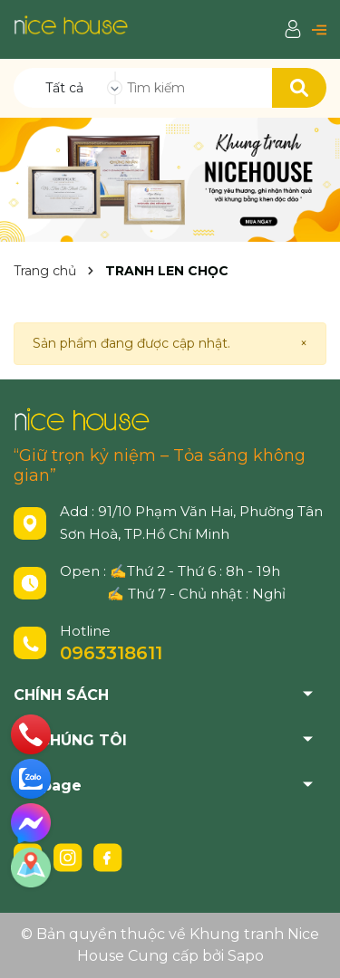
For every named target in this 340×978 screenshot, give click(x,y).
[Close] (303, 343)
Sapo (246, 955)
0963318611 (111, 653)
